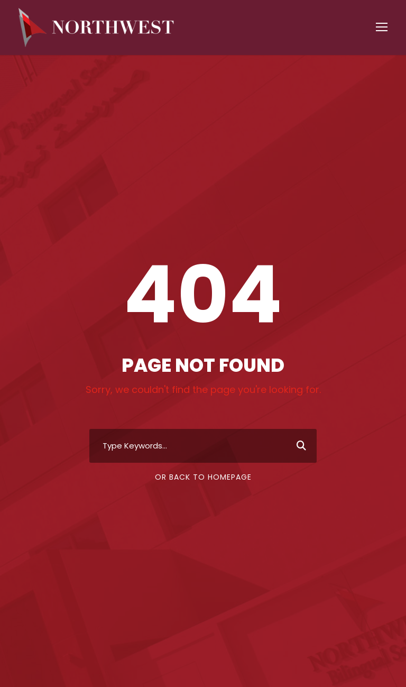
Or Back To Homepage (203, 477)
